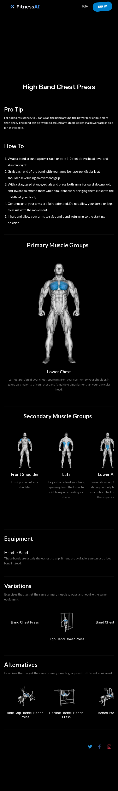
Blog (85, 6)
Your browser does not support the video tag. (59, 50)
